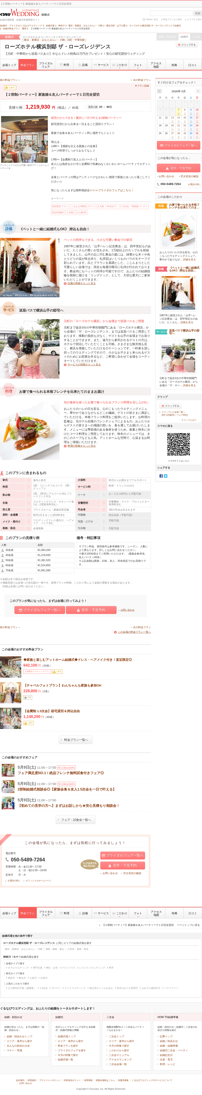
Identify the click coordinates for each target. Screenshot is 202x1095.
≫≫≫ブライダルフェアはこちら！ (112, 190)
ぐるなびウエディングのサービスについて (152, 1080)
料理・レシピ (167, 1064)
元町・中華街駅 (76, 39)
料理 (64, 65)
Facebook (161, 476)
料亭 (111, 967)
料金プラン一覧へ (74, 739)
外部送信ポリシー (72, 1080)
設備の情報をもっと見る (82, 283)
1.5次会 (44, 988)
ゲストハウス (68, 967)
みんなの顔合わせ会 (18, 1045)
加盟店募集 (123, 1080)
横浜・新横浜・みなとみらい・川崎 (44, 39)
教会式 (22, 978)
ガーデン (56, 988)
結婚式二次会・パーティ (174, 1050)
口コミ (192, 65)
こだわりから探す (119, 1050)
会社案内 (20, 1080)
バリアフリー (171, 988)
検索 (197, 13)
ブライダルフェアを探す (72, 1050)
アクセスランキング (120, 1059)
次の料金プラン (142, 80)
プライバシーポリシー (50, 1080)
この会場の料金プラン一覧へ (134, 631)
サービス (101, 65)
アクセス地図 (156, 65)
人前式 (33, 978)
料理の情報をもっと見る (82, 445)
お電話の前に (14, 880)
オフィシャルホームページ (38, 880)
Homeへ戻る (152, 19)
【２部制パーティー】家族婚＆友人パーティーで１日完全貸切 (151, 925)
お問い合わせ (128, 610)
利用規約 (32, 1080)
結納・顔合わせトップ (19, 1036)
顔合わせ (173, 1041)
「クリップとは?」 (188, 420)
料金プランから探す (172, 19)
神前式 (11, 978)
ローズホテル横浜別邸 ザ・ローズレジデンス (57, 46)
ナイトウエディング (75, 988)
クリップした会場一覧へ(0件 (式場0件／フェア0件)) (175, 413)
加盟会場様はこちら (105, 1080)
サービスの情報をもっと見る (84, 364)
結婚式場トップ (67, 1036)
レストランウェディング (92, 967)
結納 (162, 1041)
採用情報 (88, 1080)
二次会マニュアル (119, 1055)
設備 (82, 65)
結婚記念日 (166, 1055)
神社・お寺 (52, 967)
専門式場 (37, 967)
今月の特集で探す (68, 1055)
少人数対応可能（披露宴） (22, 988)
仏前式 (43, 978)
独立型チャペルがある (101, 988)
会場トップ (9, 65)
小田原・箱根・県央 (77, 949)
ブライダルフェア (46, 65)
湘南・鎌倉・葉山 (55, 949)
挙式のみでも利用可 (127, 988)
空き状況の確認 (132, 873)
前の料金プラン (9, 80)
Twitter (165, 476)
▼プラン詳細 (142, 85)
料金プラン (27, 65)
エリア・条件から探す (19, 1041)
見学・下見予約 (91, 610)
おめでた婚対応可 (151, 988)
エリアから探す (194, 19)
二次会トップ (116, 1036)
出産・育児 (166, 1059)
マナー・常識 (14, 1050)
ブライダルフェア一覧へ (40, 610)
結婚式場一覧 (65, 1059)
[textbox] (171, 13)
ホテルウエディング (18, 967)
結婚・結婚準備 (169, 1045)
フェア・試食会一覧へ (74, 819)
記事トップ (166, 1036)
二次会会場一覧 (118, 1064)
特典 (174, 65)
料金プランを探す (68, 1045)
